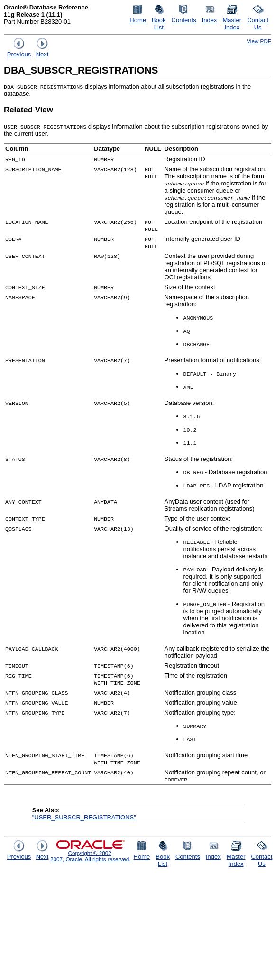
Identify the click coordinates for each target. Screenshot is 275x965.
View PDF (259, 41)
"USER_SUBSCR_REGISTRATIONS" (84, 817)
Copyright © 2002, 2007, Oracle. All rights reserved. (90, 856)
